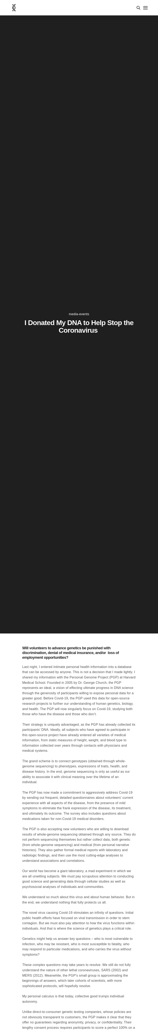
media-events (79, 314)
